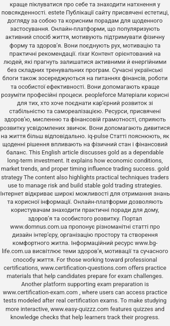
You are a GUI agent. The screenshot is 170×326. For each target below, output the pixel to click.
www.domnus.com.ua (39, 226)
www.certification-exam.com (41, 292)
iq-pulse (97, 136)
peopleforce (100, 94)
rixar (84, 53)
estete (56, 12)
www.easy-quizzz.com (80, 309)
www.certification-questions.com (84, 267)
